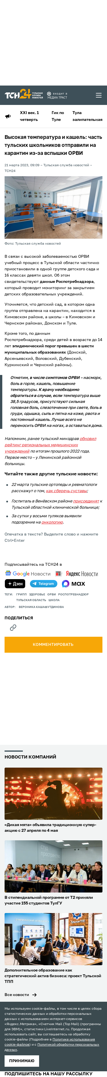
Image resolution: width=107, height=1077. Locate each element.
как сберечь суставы (66, 491)
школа (54, 600)
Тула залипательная (87, 116)
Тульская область (31, 600)
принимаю (22, 1061)
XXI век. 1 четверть (29, 116)
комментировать (53, 645)
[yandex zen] (15, 583)
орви (51, 594)
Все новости (17, 995)
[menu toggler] (99, 95)
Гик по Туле (58, 116)
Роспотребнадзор (73, 594)
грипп (21, 594)
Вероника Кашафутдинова (41, 607)
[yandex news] (76, 573)
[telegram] (43, 583)
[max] (73, 583)
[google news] (28, 574)
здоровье (37, 594)
